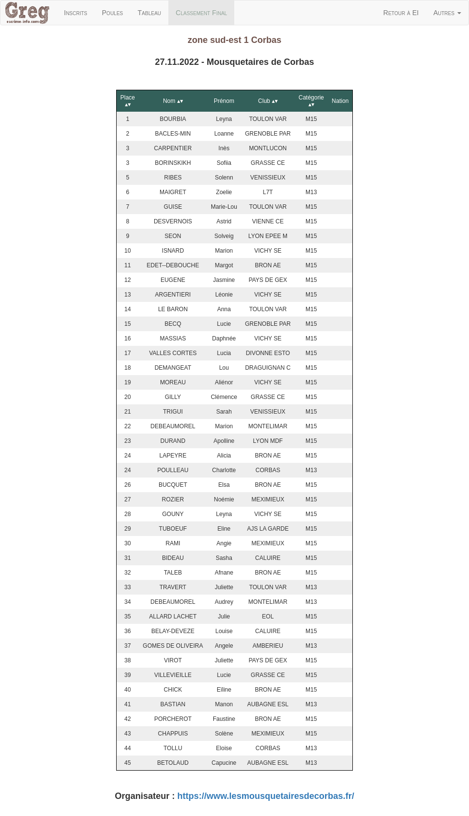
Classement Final (205, 12)
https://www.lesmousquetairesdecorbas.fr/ (265, 796)
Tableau (149, 13)
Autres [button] (447, 13)
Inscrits (75, 13)
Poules (112, 13)
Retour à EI (401, 13)
